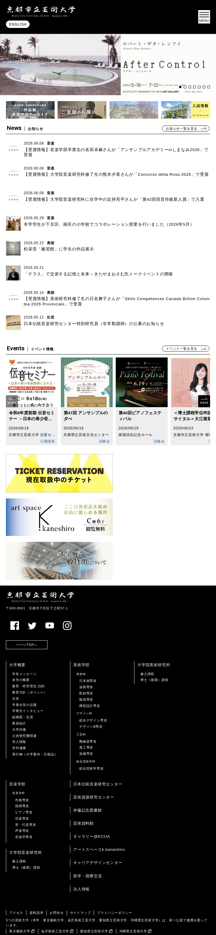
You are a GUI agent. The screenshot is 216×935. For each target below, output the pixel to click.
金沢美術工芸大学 (55, 912)
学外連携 (19, 729)
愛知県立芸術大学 (94, 912)
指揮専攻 (22, 787)
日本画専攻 (88, 662)
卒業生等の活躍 (24, 686)
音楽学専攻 (24, 818)
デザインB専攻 (91, 707)
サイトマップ (80, 893)
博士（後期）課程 (154, 661)
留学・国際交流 (87, 857)
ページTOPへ (26, 625)
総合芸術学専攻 (91, 749)
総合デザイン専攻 (93, 701)
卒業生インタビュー (28, 692)
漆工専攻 (86, 728)
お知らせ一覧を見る (181, 128)
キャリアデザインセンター (98, 844)
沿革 (15, 679)
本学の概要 (21, 661)
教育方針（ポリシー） (29, 673)
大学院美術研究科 (153, 646)
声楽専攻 (22, 812)
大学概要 (17, 646)
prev (12, 403)
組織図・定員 (22, 698)
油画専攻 (86, 668)
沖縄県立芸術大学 (133, 912)
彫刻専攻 (86, 674)
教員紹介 (19, 704)
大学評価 (19, 710)
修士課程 (147, 655)
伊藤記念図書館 (87, 791)
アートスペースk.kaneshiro (99, 830)
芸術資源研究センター (93, 778)
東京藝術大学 (19, 912)
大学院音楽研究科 (25, 833)
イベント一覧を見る (181, 348)
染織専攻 (86, 734)
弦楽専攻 (22, 799)
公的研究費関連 (24, 716)
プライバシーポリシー (114, 893)
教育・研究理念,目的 (28, 667)
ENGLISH (17, 25)
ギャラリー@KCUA (91, 817)
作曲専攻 (22, 781)
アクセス (16, 893)
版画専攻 (86, 680)
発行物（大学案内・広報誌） (35, 735)
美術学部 (81, 646)
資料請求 (36, 893)
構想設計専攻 (89, 686)
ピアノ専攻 (24, 793)
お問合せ (56, 893)
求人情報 (19, 723)
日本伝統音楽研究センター (98, 765)
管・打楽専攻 (25, 805)
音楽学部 (17, 765)
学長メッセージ (24, 655)
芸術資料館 (83, 804)
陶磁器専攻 (88, 722)
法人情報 (81, 870)
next (204, 403)
